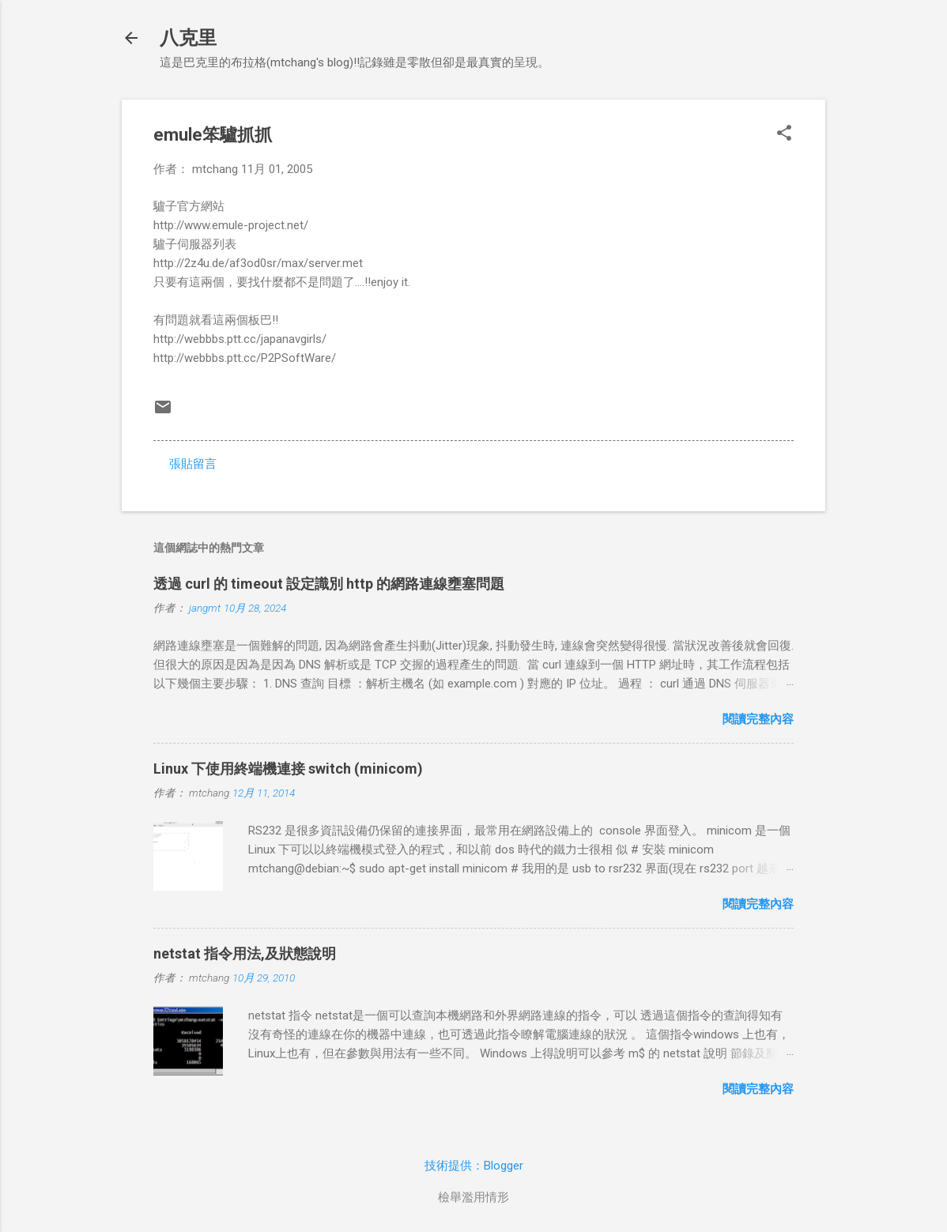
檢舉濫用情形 (473, 1197)
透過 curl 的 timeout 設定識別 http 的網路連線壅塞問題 (328, 583)
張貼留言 (193, 464)
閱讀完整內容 (758, 719)
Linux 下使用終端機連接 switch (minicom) (288, 768)
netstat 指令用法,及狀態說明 (244, 953)
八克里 (188, 38)
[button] (784, 134)
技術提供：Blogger (473, 1166)
